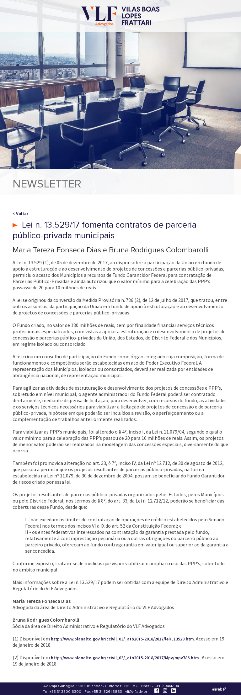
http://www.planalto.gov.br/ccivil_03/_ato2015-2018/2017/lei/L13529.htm (122, 639)
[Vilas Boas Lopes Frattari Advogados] (120, 16)
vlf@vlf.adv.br (136, 691)
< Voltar (20, 213)
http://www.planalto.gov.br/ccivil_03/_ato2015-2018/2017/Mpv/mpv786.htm (125, 658)
